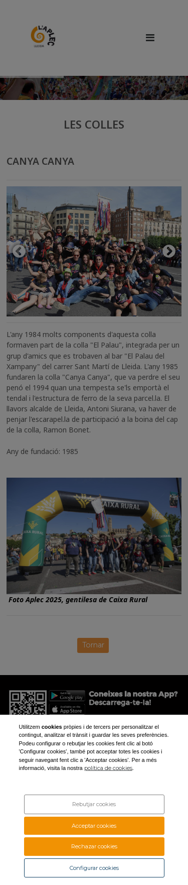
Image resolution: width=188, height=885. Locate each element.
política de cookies (108, 767)
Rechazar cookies (94, 846)
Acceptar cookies (94, 825)
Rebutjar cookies (94, 804)
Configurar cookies (94, 867)
